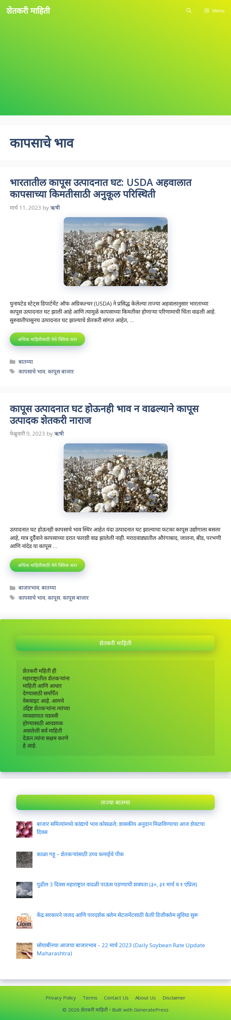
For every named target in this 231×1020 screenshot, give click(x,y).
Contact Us (116, 997)
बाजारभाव (29, 587)
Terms (90, 997)
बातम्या (26, 361)
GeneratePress (151, 1009)
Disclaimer (174, 997)
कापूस (54, 597)
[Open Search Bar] (189, 10)
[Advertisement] (115, 69)
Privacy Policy (60, 997)
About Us (145, 997)
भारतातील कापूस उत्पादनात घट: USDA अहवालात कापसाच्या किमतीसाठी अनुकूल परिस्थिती (100, 188)
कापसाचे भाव (32, 371)
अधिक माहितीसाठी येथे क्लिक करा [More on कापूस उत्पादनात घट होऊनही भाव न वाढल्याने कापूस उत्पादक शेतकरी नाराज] (47, 565)
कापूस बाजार (61, 371)
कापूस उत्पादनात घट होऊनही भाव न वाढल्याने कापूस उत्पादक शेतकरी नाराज (104, 414)
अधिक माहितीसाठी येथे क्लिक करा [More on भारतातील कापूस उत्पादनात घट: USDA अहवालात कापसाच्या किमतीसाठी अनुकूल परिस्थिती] (47, 339)
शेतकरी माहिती (28, 10)
